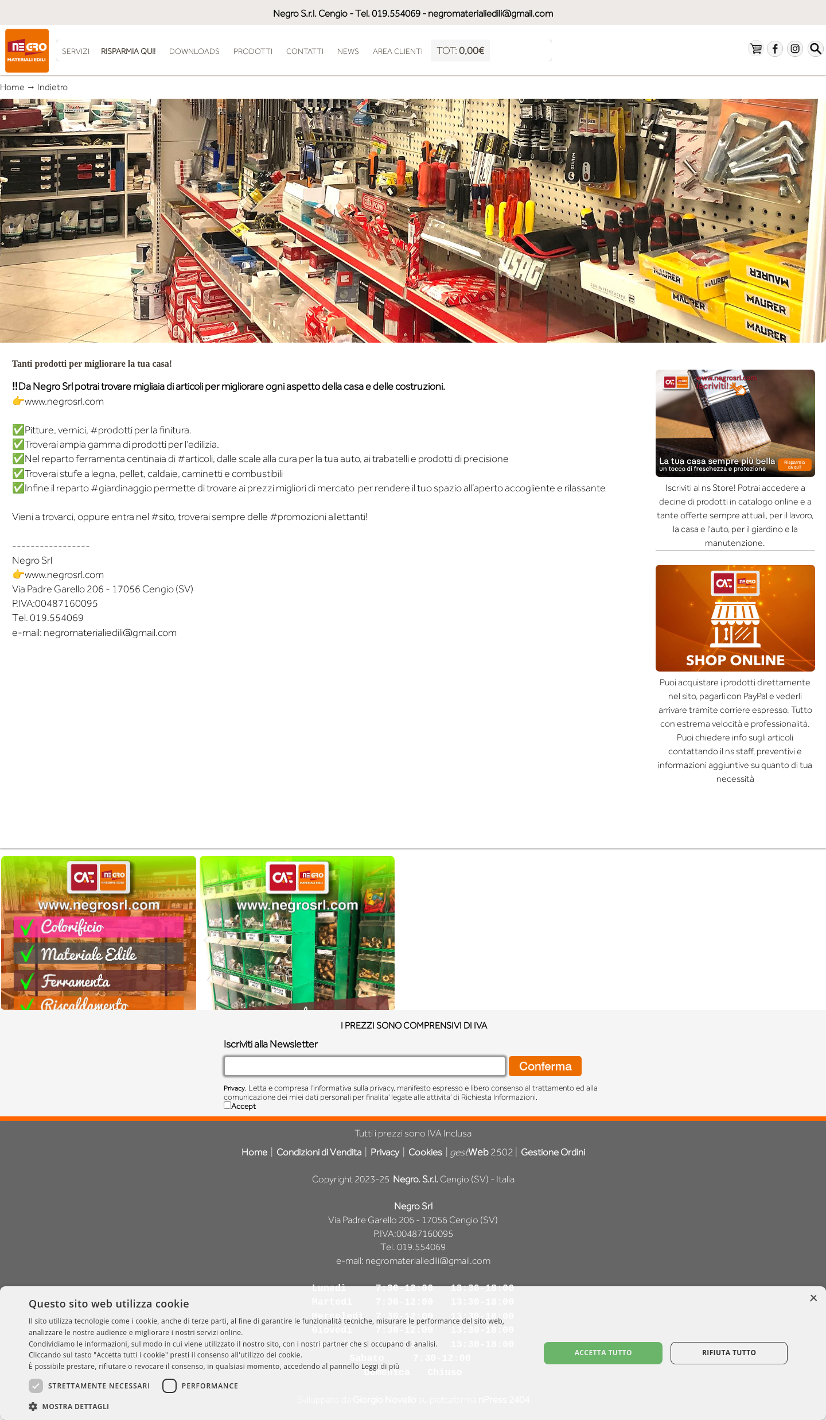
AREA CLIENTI (398, 51)
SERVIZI (75, 51)
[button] (277, 1405)
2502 (481, 1152)
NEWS (348, 51)
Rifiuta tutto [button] (729, 1352)
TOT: (460, 50)
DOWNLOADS (194, 51)
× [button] (813, 1298)
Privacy (234, 1088)
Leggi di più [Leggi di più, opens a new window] (380, 1366)
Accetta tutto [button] (603, 1352)
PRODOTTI (252, 51)
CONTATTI (305, 51)
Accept (243, 1106)
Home (12, 87)
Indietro (54, 87)
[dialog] (413, 1353)
